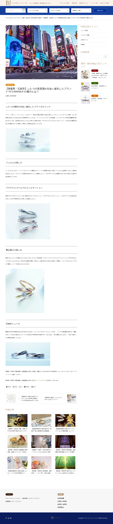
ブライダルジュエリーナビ (90, 518)
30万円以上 (60, 507)
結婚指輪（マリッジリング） (14, 501)
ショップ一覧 (94, 3)
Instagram (8, 518)
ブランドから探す (65, 3)
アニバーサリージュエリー (13, 498)
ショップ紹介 (84, 30)
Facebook (6, 518)
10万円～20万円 (61, 501)
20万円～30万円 (61, 504)
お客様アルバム (83, 3)
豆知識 (82, 44)
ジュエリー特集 (85, 35)
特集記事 (74, 3)
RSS (10, 518)
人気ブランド (10, 84)
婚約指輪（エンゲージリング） (31, 498)
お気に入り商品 (104, 3)
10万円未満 (60, 498)
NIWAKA (38, 117)
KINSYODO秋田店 (41, 380)
